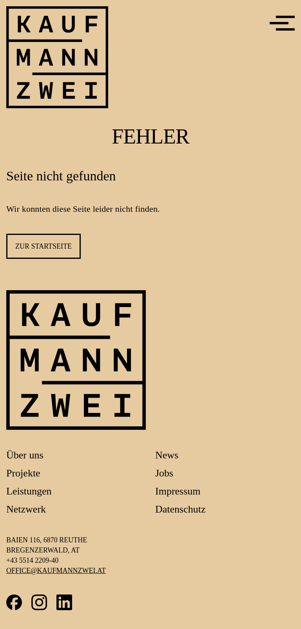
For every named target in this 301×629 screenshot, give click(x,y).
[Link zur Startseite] (76, 360)
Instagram (39, 602)
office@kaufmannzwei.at (56, 570)
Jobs (164, 473)
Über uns (25, 455)
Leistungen (29, 491)
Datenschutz (180, 509)
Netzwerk (26, 509)
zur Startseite (43, 246)
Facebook (14, 602)
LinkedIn (64, 602)
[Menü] (282, 23)
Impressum (178, 491)
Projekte (23, 473)
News (166, 455)
